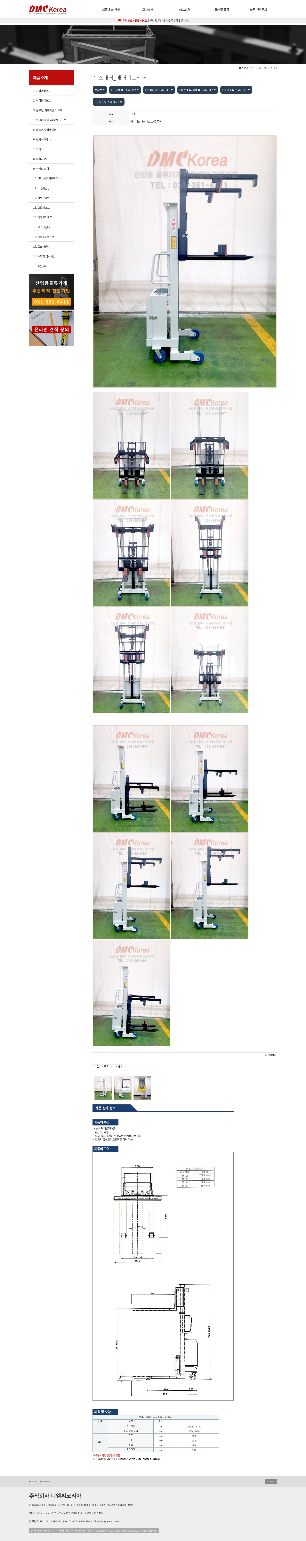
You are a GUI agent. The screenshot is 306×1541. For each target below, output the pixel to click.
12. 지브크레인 (41, 198)
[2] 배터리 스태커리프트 (159, 90)
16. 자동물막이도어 (44, 237)
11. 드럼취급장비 (42, 188)
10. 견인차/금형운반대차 (46, 178)
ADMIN (271, 1481)
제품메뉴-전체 (111, 9)
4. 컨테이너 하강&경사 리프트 (49, 120)
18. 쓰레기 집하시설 (44, 256)
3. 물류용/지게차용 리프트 (47, 110)
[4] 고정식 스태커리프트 (236, 90)
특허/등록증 (221, 9)
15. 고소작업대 (41, 227)
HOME (32, 1481)
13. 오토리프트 (41, 207)
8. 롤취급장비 (40, 159)
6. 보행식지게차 (42, 139)
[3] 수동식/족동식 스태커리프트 (197, 90)
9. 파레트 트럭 (41, 168)
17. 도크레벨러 (41, 246)
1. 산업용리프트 (42, 91)
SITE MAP (45, 1481)
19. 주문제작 (40, 266)
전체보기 (100, 90)
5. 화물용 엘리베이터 (44, 130)
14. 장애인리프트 (42, 217)
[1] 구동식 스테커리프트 (125, 90)
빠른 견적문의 (258, 9)
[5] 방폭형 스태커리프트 (109, 102)
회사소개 (147, 9)
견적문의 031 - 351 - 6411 (132, 20)
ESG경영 (184, 9)
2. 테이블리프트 (42, 100)
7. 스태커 (38, 149)
